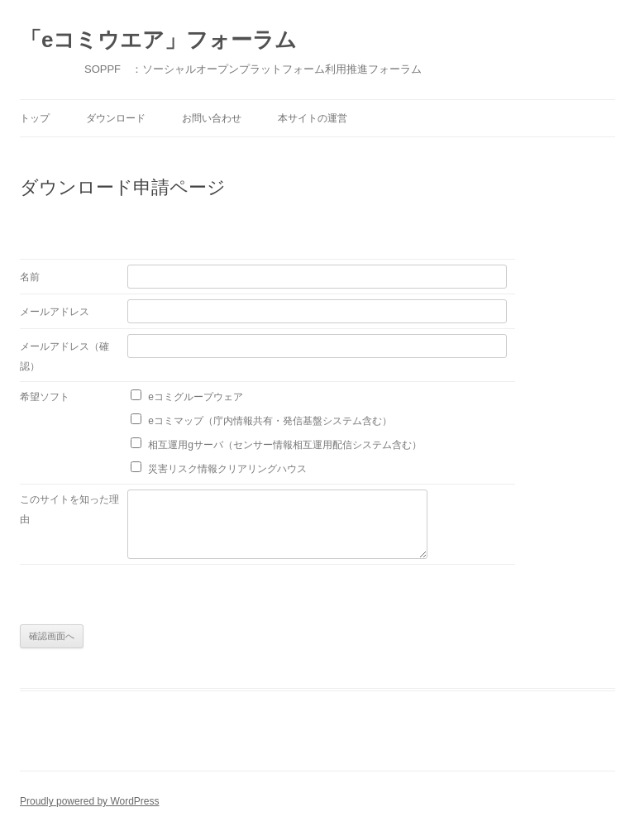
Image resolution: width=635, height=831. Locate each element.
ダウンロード (116, 118)
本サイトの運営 (312, 118)
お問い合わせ (211, 118)
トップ (35, 118)
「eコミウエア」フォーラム (158, 39)
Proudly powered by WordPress (90, 801)
